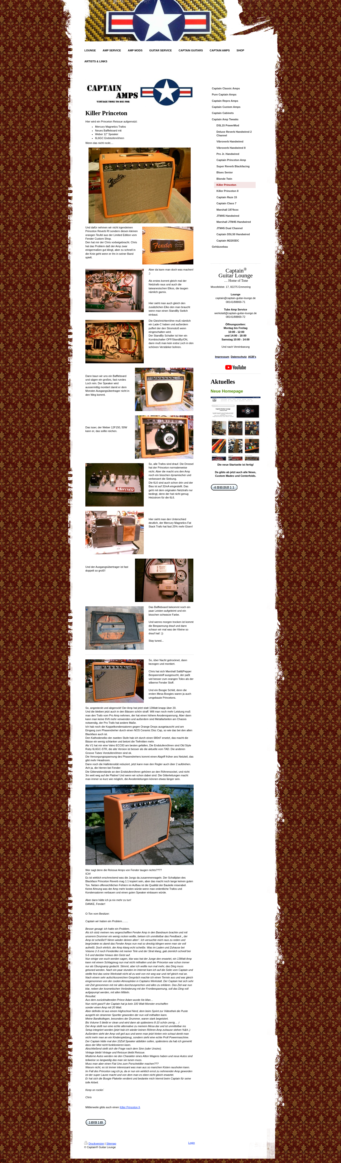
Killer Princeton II (130, 1107)
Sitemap (111, 1143)
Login (191, 1142)
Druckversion (94, 1143)
